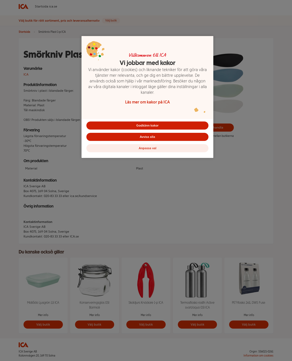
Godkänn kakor (147, 125)
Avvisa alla (147, 137)
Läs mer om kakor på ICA (147, 102)
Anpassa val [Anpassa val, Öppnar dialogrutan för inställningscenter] (147, 148)
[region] (147, 97)
